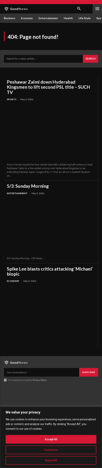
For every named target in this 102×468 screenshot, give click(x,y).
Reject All (51, 460)
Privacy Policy (39, 380)
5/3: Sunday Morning (28, 186)
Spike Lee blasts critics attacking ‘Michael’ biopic (50, 271)
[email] (41, 372)
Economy (13, 281)
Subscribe (88, 372)
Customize (51, 449)
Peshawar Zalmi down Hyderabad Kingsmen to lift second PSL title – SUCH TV (48, 87)
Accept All (51, 439)
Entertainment (17, 193)
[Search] (90, 59)
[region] (51, 437)
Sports (11, 99)
